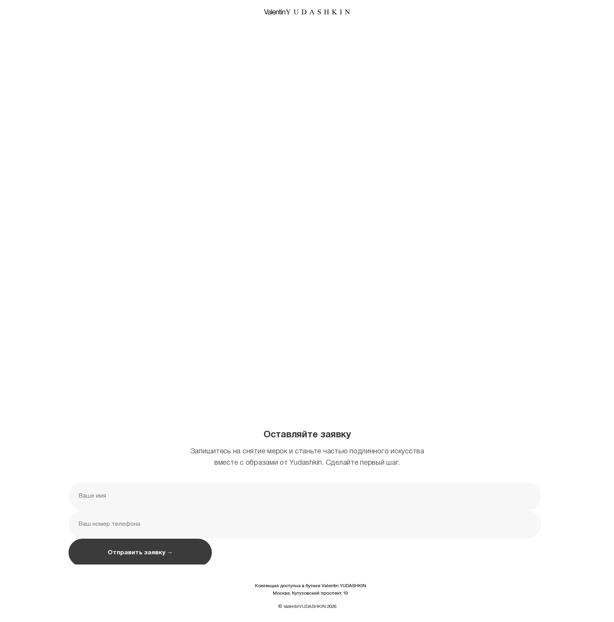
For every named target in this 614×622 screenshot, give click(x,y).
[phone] (305, 525)
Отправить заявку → (140, 552)
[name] (305, 496)
